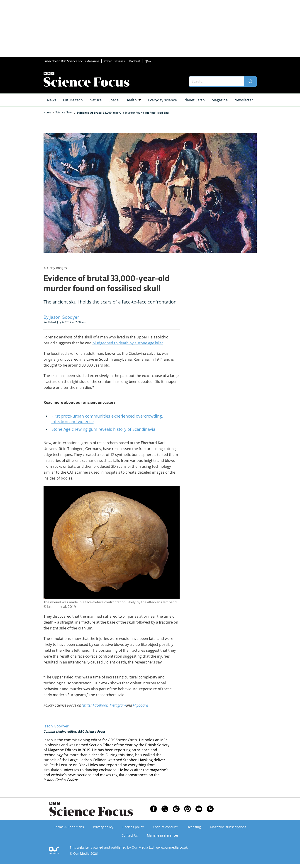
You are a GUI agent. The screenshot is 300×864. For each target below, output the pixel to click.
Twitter (86, 705)
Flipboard (140, 705)
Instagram (118, 705)
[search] (250, 81)
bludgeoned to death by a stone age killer (128, 342)
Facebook (100, 705)
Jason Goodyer (56, 726)
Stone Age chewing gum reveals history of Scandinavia (103, 429)
